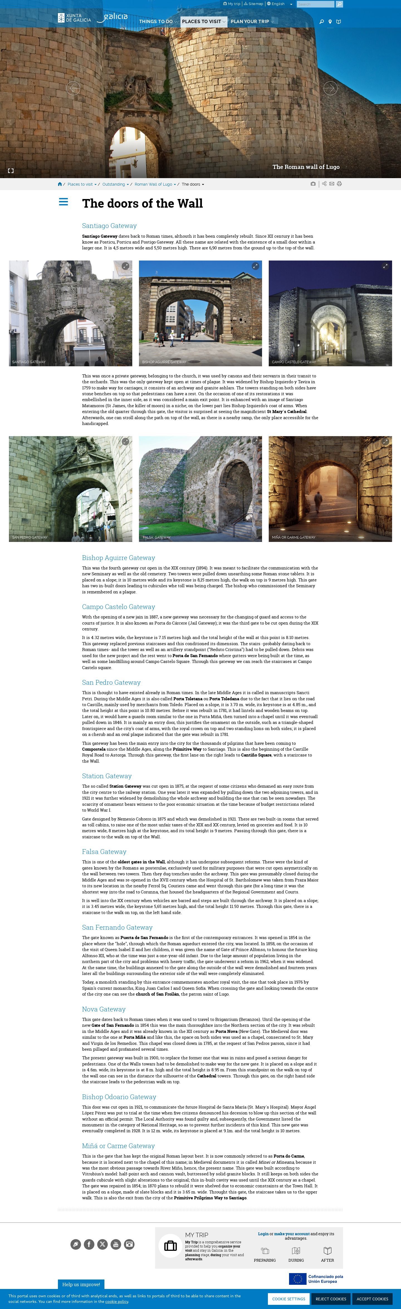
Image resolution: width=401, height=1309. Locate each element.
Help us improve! (81, 1284)
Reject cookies (331, 1299)
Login (263, 1233)
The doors (193, 184)
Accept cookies (372, 1299)
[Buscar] (315, 4)
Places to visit (83, 184)
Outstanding (116, 184)
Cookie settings (288, 1299)
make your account (292, 1233)
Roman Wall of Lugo (156, 184)
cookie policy (116, 1302)
